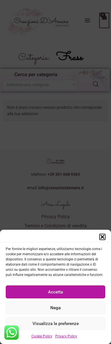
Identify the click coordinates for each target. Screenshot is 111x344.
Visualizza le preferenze (55, 325)
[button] (102, 239)
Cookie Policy (41, 338)
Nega (55, 309)
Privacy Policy (66, 338)
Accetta (55, 293)
